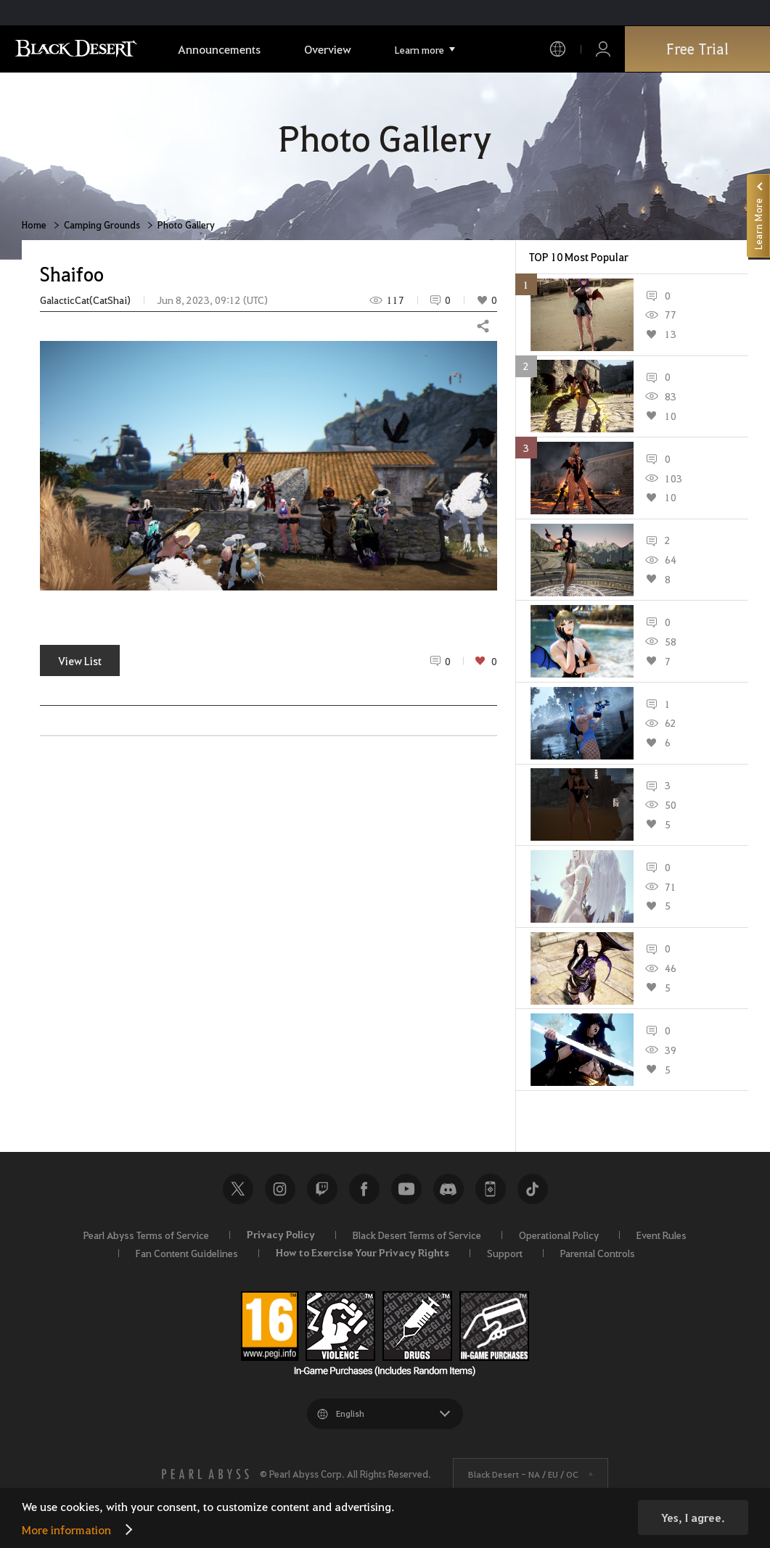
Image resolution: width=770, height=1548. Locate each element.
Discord (448, 1189)
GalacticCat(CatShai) (85, 300)
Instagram (280, 1189)
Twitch (322, 1189)
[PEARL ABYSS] (205, 1474)
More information (66, 1529)
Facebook (364, 1189)
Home (34, 224)
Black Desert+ (490, 1189)
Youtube (406, 1189)
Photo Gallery (186, 224)
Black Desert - (523, 1474)
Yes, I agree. (693, 1517)
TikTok (532, 1189)
